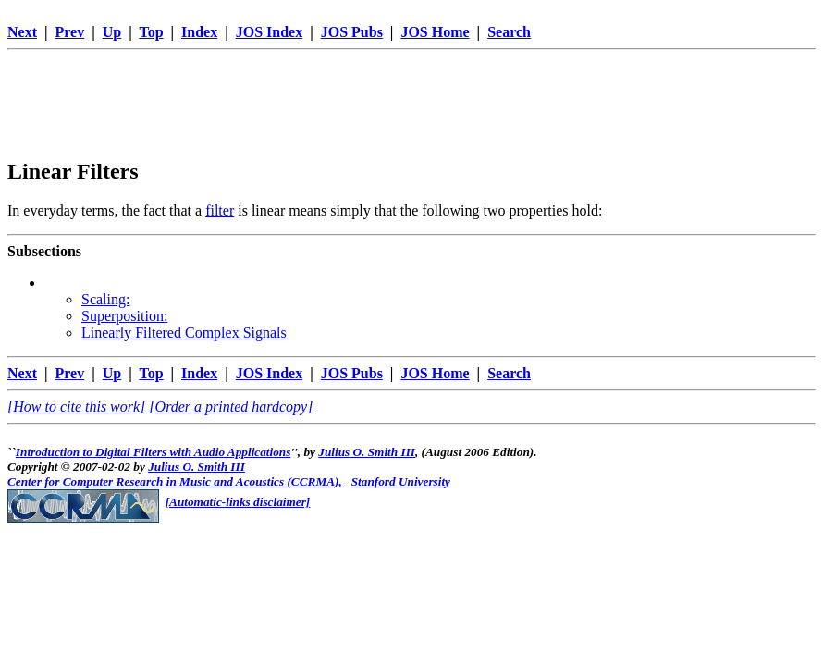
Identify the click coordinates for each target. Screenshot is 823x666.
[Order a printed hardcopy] (231, 406)
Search (509, 32)
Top (151, 32)
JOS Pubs (352, 32)
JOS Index (269, 32)
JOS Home (434, 32)
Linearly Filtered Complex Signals (184, 332)
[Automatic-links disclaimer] (238, 502)
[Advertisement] (411, 99)
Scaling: (105, 299)
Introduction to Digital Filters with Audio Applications (153, 452)
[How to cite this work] (76, 406)
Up (112, 32)
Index (199, 32)
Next (22, 32)
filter (219, 210)
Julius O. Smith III (366, 452)
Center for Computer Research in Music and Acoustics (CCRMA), (174, 481)
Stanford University (400, 481)
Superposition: (124, 316)
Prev (70, 32)
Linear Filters (73, 171)
